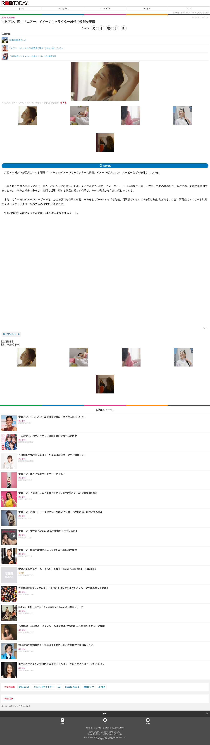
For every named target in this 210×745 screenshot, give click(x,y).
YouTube (147, 723)
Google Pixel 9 (72, 687)
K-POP (101, 687)
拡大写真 (107, 166)
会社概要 (106, 728)
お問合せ (89, 728)
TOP (105, 713)
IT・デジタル (63, 9)
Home (62, 723)
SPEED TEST (105, 9)
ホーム (21, 9)
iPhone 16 (24, 687)
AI (59, 687)
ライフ (188, 9)
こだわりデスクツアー (43, 687)
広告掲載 (97, 728)
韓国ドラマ (89, 687)
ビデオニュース (13, 334)
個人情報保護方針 (118, 728)
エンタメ (147, 9)
